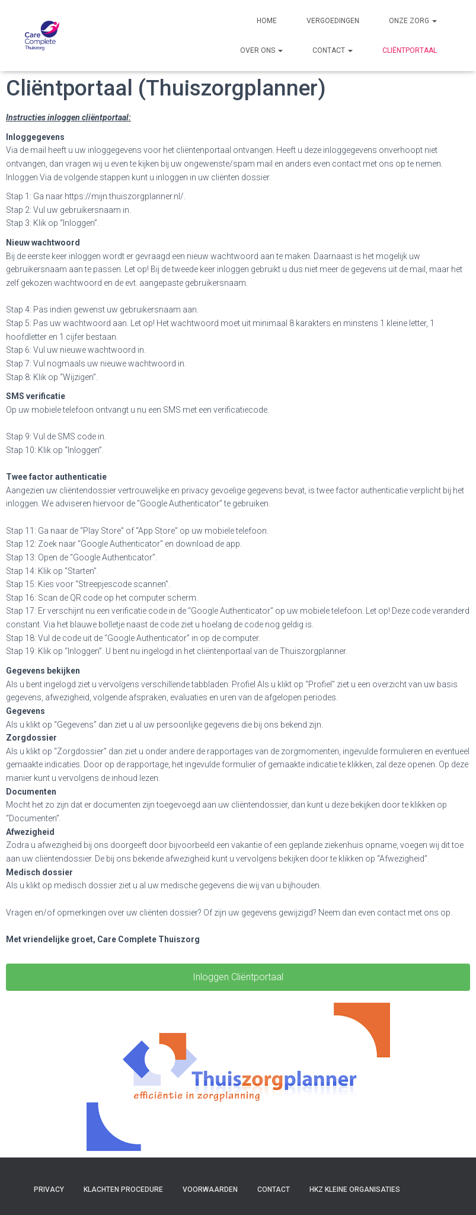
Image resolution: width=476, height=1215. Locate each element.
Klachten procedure (123, 1189)
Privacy (49, 1189)
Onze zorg (413, 21)
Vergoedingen (332, 21)
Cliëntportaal (409, 50)
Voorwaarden (210, 1189)
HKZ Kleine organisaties (354, 1189)
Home (267, 21)
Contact (332, 50)
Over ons (261, 50)
